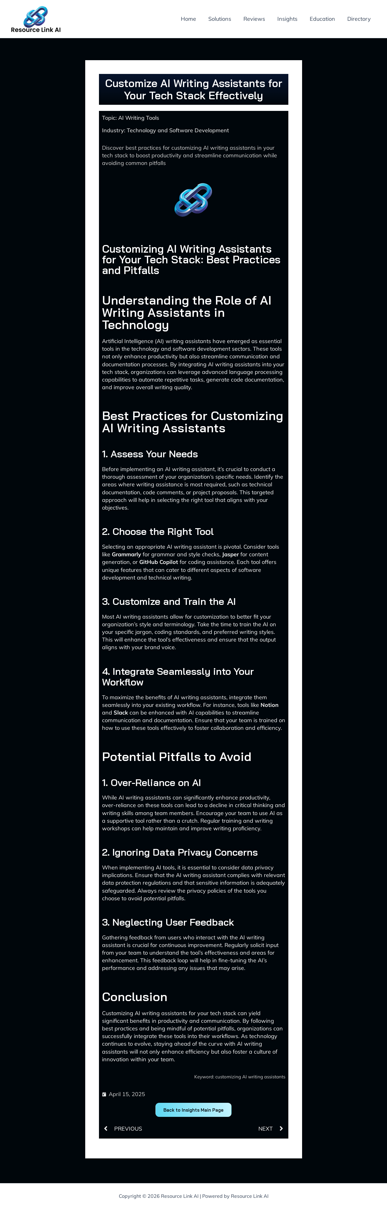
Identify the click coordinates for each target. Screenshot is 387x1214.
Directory (359, 18)
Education (324, 18)
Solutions (225, 18)
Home (195, 18)
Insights (290, 18)
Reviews (258, 18)
